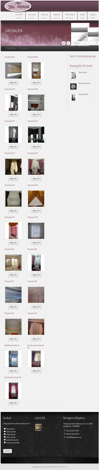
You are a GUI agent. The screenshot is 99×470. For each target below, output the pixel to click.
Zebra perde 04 (84, 83)
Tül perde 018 (32, 89)
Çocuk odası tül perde (13, 377)
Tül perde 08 (32, 249)
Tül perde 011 (10, 217)
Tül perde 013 (10, 185)
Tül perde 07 (9, 281)
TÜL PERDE (23, 48)
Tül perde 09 (9, 249)
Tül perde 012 (32, 185)
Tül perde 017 (10, 121)
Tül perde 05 (9, 313)
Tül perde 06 (32, 281)
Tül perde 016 (32, 121)
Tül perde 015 (10, 153)
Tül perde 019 (10, 89)
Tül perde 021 (10, 57)
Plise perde (83, 72)
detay (13, 82)
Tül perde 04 (32, 313)
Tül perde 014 (32, 153)
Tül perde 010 (32, 217)
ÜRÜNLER (11, 48)
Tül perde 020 (32, 57)
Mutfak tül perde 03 (12, 345)
